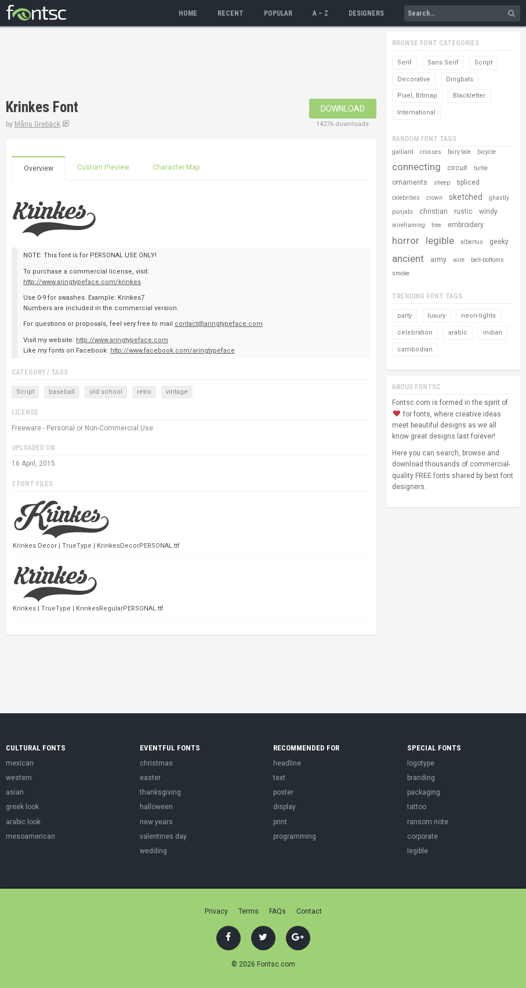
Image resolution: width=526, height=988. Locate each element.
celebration (415, 332)
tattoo (416, 807)
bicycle (486, 152)
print (280, 822)
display (284, 807)
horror (405, 240)
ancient (408, 258)
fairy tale (459, 152)
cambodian (415, 349)
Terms (248, 911)
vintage (177, 392)
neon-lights (478, 315)
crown (434, 198)
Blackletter (469, 95)
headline (287, 763)
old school (105, 392)
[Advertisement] (217, 64)
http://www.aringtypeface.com (122, 340)
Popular (278, 13)
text (279, 778)
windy (488, 211)
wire (459, 260)
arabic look (23, 822)
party (404, 315)
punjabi (402, 212)
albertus (471, 242)
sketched (466, 197)
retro (144, 392)
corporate (422, 836)
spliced (468, 182)
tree (436, 225)
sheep (442, 182)
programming (294, 836)
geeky (499, 242)
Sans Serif (443, 62)
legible (440, 240)
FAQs (277, 911)
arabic (457, 332)
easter (150, 778)
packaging (423, 792)
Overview (38, 168)
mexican (20, 763)
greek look (22, 807)
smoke (400, 273)
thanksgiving (160, 792)
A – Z (320, 13)
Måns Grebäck (37, 124)
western (19, 778)
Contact (309, 911)
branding (421, 778)
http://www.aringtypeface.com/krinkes (82, 282)
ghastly (499, 198)
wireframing (408, 225)
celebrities (406, 198)
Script (25, 392)
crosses (430, 152)
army (438, 260)
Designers (366, 13)
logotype (420, 763)
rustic (463, 211)
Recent (230, 13)
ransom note (427, 822)
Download (343, 108)
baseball (62, 392)
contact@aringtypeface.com (219, 324)
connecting (416, 167)
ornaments (409, 182)
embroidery (466, 225)
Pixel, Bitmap (417, 95)
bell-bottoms (487, 260)
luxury (436, 315)
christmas (156, 763)
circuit (457, 168)
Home (188, 13)
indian (492, 332)
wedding (153, 851)
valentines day (163, 836)
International (416, 112)
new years (156, 822)
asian (15, 792)
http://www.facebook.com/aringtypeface (172, 350)
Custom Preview (103, 167)
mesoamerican (30, 836)
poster (283, 792)
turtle (481, 168)
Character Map (176, 167)
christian (433, 211)
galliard (402, 152)
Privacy (216, 911)
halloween (156, 807)
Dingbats (459, 79)
